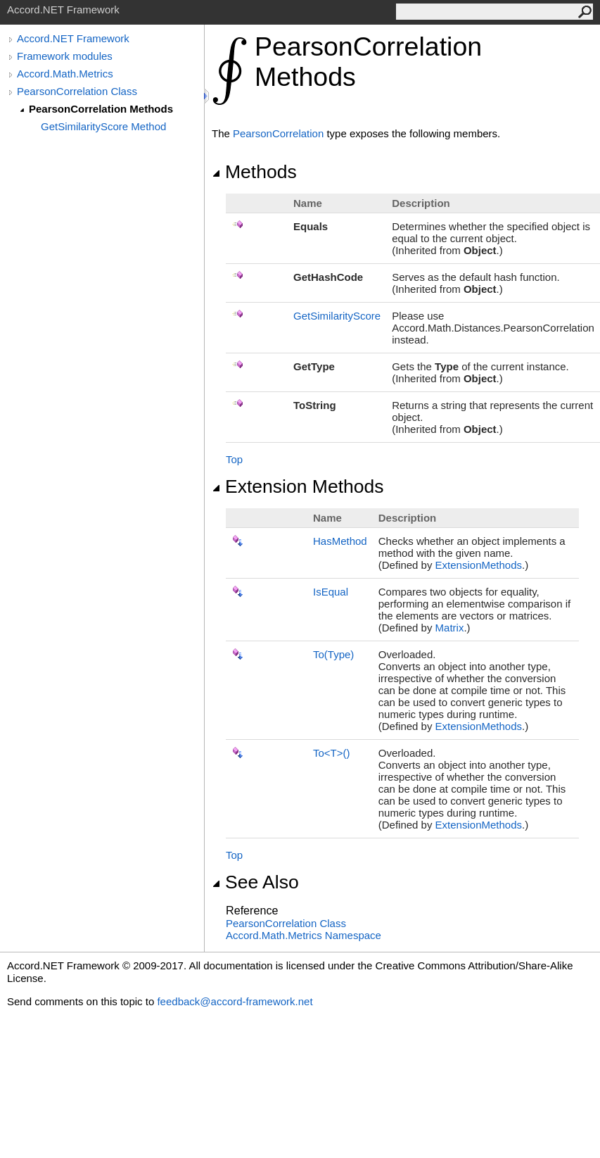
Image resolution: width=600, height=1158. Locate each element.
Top (234, 459)
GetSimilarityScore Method (103, 126)
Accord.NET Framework (73, 38)
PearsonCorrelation (278, 133)
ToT (331, 753)
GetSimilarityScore (337, 316)
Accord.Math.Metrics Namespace (303, 935)
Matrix (449, 628)
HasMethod (340, 541)
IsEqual (330, 592)
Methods (254, 171)
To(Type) (333, 654)
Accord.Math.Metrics (65, 74)
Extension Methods (298, 486)
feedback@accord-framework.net (234, 1001)
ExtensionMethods (478, 565)
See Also (255, 882)
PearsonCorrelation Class (77, 91)
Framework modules (65, 56)
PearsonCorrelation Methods (101, 109)
